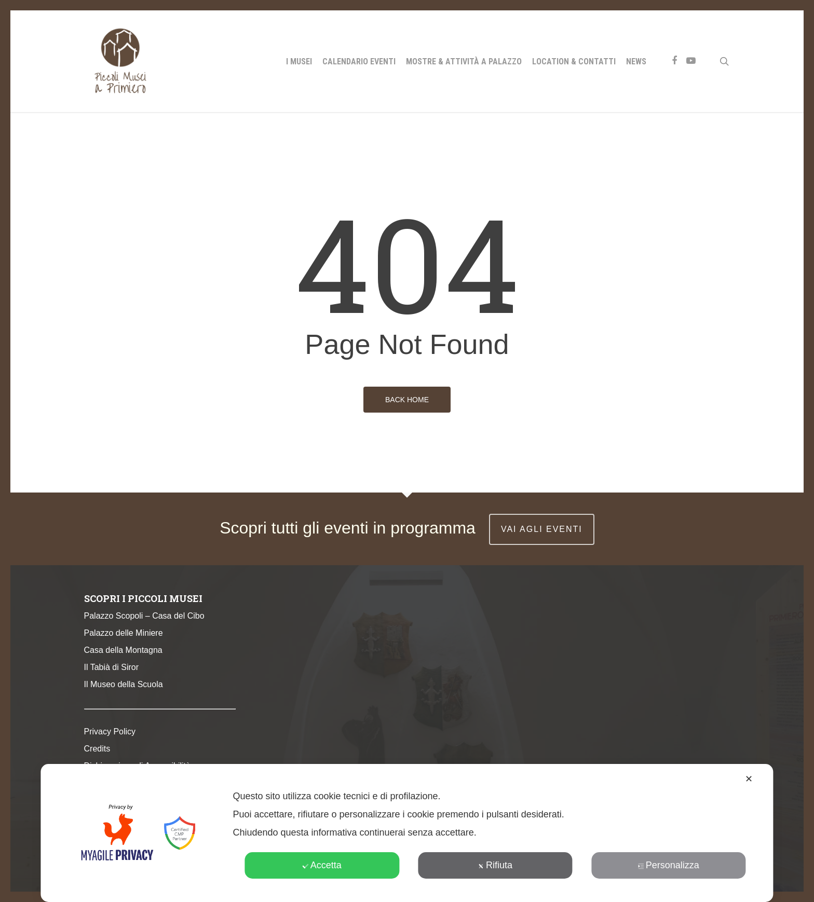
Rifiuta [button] (495, 865)
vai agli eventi (541, 529)
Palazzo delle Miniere (123, 632)
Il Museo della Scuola (123, 684)
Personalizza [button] (668, 865)
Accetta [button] (322, 865)
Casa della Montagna (123, 650)
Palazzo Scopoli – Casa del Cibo (144, 615)
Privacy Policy (110, 731)
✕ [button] (749, 779)
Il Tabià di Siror (111, 667)
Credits (97, 748)
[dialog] (406, 833)
